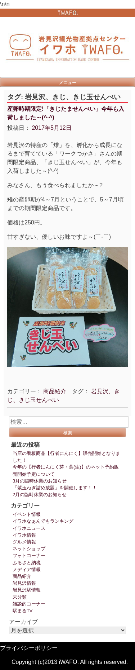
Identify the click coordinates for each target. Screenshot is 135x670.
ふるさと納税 (27, 562)
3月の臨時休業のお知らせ (40, 481)
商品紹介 (54, 391)
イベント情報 (27, 514)
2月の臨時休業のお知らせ (40, 494)
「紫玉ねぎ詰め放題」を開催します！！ (55, 487)
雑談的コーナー (29, 604)
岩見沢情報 (24, 583)
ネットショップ (29, 548)
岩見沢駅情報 (27, 590)
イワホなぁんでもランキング (43, 521)
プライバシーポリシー (29, 648)
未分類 (20, 597)
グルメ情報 (24, 542)
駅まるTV (22, 610)
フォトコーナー (29, 555)
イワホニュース (29, 528)
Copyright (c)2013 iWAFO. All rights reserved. (70, 662)
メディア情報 (27, 569)
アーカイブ (23, 622)
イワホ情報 (24, 535)
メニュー (67, 82)
